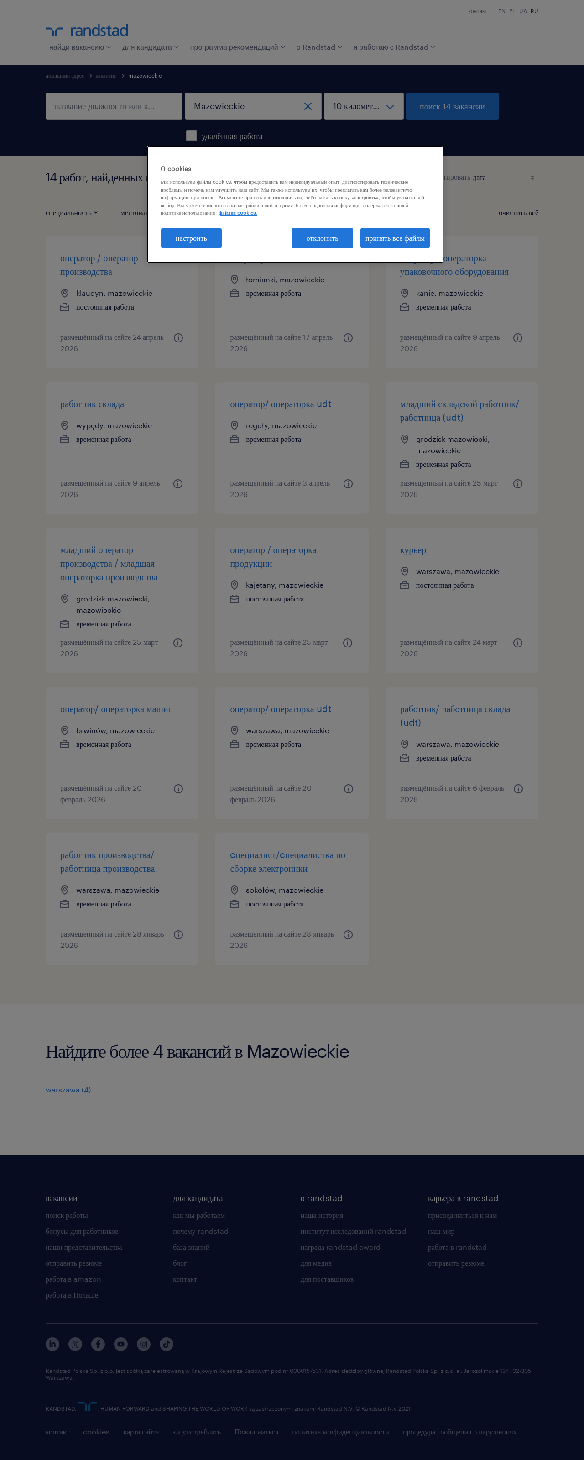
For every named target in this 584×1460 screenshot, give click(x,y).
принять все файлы (395, 237)
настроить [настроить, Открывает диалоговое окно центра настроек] (191, 237)
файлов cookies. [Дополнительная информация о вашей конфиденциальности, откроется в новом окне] (238, 213)
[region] (295, 204)
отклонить (323, 237)
